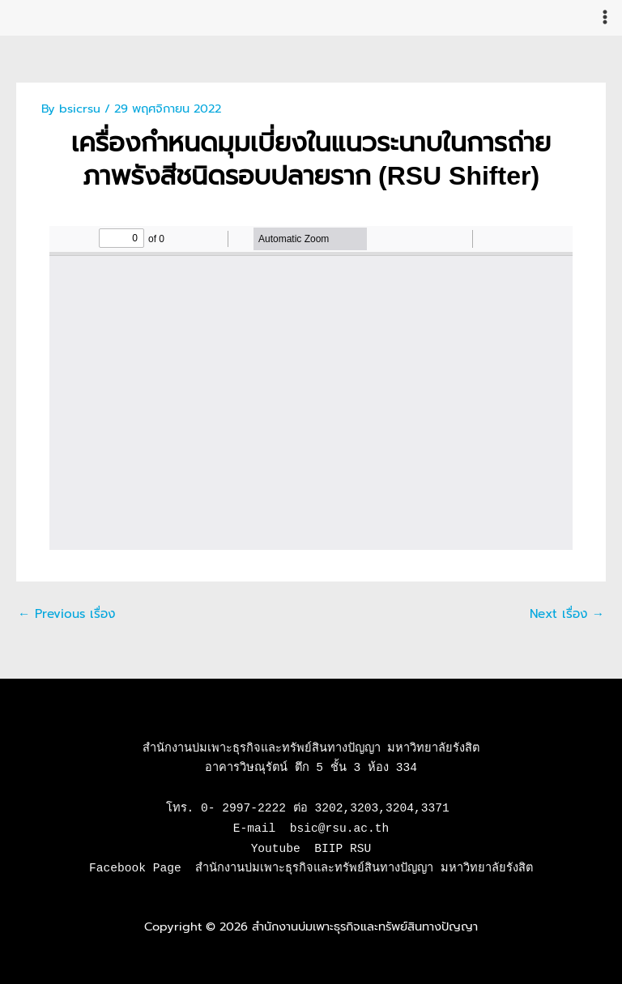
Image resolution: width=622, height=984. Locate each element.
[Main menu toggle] (605, 17)
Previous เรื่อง (64, 613)
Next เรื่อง (569, 613)
